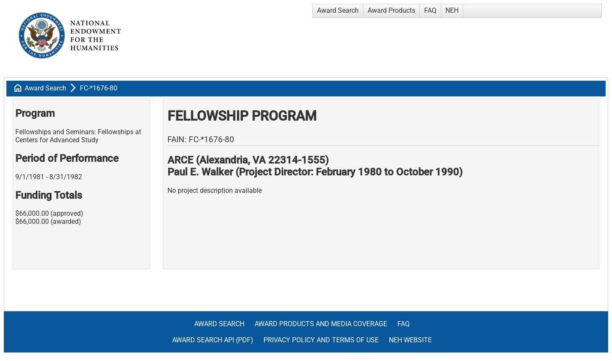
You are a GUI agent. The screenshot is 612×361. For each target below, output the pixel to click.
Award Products (391, 10)
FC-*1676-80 (98, 88)
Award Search (338, 10)
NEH (452, 10)
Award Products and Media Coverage (321, 324)
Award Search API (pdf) (212, 340)
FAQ (430, 10)
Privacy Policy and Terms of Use (321, 340)
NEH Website (410, 340)
